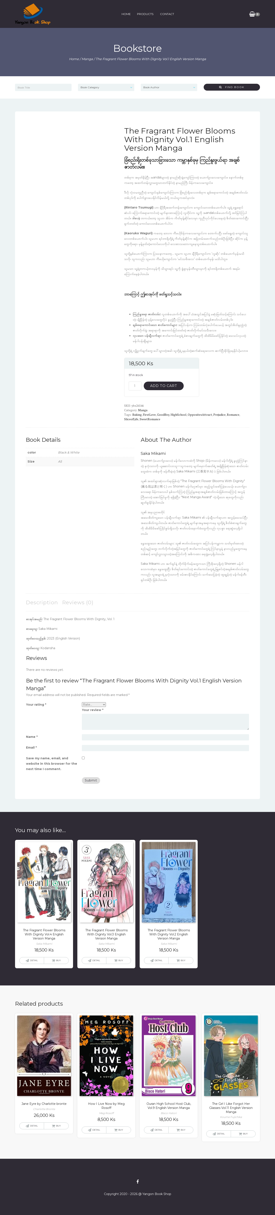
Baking (137, 415)
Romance (233, 415)
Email (31, 747)
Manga (87, 59)
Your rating (36, 704)
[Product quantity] (135, 386)
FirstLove (149, 415)
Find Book (231, 87)
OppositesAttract (200, 415)
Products (145, 14)
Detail (34, 960)
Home (125, 14)
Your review (92, 710)
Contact (167, 14)
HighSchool (178, 415)
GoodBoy (163, 415)
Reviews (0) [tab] (77, 602)
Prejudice (219, 415)
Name (32, 737)
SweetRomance (150, 419)
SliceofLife (131, 419)
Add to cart (163, 386)
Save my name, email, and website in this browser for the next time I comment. (51, 763)
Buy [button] (58, 960)
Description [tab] (42, 602)
